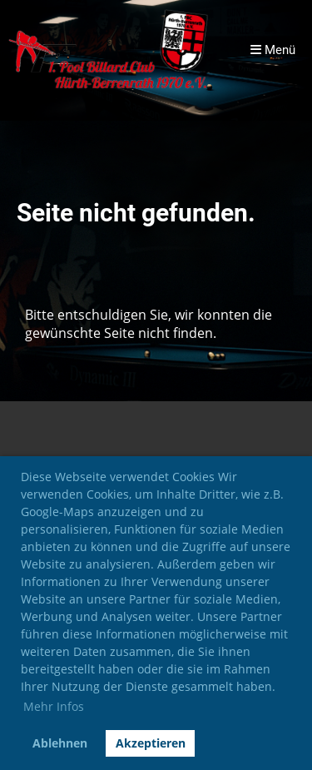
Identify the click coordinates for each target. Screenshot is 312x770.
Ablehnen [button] (59, 743)
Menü (272, 49)
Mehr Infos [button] (53, 706)
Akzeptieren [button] (151, 743)
